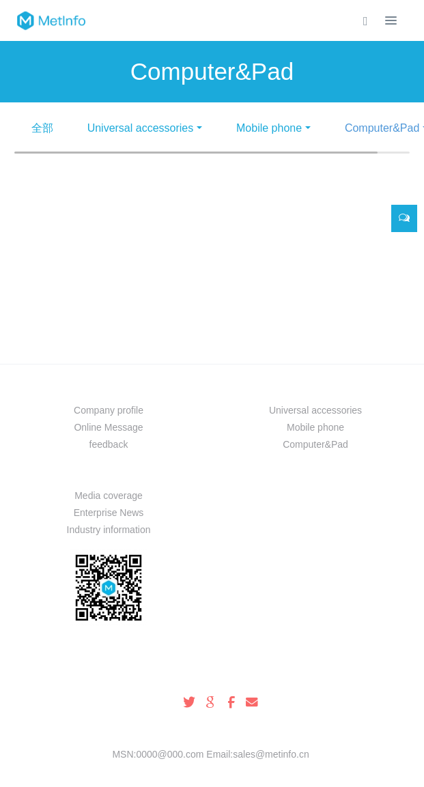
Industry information (109, 529)
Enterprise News (109, 512)
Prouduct (315, 386)
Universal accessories (140, 128)
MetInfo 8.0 (190, 771)
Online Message (108, 427)
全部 (42, 128)
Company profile (108, 410)
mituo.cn (294, 771)
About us (109, 386)
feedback (108, 444)
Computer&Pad (315, 444)
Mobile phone (269, 128)
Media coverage (108, 495)
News (108, 471)
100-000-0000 (212, 675)
